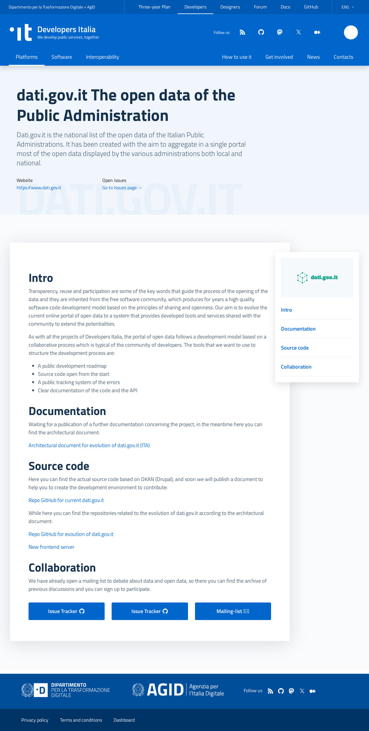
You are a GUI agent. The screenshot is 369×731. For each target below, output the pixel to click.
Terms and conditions (81, 719)
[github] (259, 33)
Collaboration (296, 367)
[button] (348, 7)
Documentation (298, 329)
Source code (295, 348)
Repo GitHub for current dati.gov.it (66, 500)
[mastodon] (277, 33)
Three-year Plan (154, 6)
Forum (260, 6)
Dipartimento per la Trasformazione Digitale (46, 7)
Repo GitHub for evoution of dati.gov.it (71, 534)
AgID (91, 7)
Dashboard (124, 719)
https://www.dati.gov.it (39, 187)
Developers (195, 6)
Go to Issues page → (122, 187)
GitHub (311, 6)
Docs (285, 6)
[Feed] (240, 33)
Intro (286, 310)
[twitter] (296, 33)
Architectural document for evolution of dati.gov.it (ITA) (89, 445)
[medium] (315, 33)
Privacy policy (34, 719)
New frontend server (51, 547)
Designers (230, 6)
